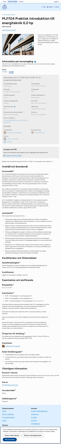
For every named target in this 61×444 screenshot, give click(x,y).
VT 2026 (4, 72)
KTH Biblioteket (35, 423)
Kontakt (4, 420)
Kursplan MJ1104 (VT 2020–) (14, 155)
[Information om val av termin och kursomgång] (35, 62)
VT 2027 (11, 72)
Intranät (21, 1)
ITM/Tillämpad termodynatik (10, 385)
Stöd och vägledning (8, 414)
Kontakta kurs (35, 414)
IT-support (34, 417)
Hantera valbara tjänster (12, 435)
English (51, 7)
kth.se (4, 1)
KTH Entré (34, 420)
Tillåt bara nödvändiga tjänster (33, 435)
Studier (4, 411)
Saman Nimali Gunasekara (12, 346)
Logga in (56, 1)
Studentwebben (12, 1)
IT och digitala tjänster (8, 417)
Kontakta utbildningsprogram (39, 411)
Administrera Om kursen (9, 30)
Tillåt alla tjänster (10, 439)
